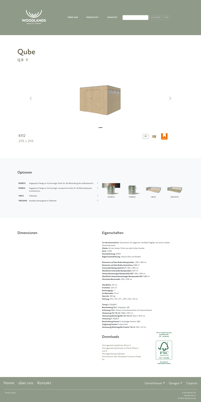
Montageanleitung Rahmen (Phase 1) (116, 345)
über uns (73, 17)
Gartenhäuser (153, 383)
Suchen (156, 18)
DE (166, 18)
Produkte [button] (92, 17)
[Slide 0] (100, 127)
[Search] (135, 17)
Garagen (174, 383)
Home (9, 383)
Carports (191, 383)
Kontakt (112, 17)
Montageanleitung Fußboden (113, 354)
